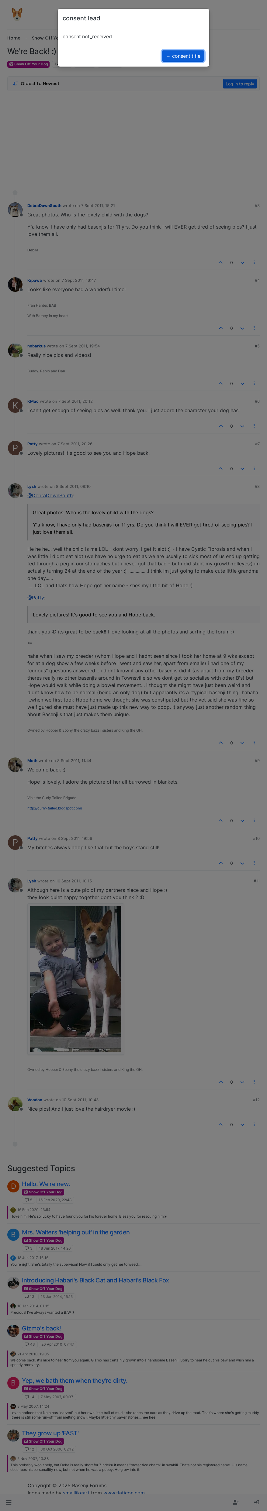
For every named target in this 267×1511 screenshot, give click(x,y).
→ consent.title (183, 56)
